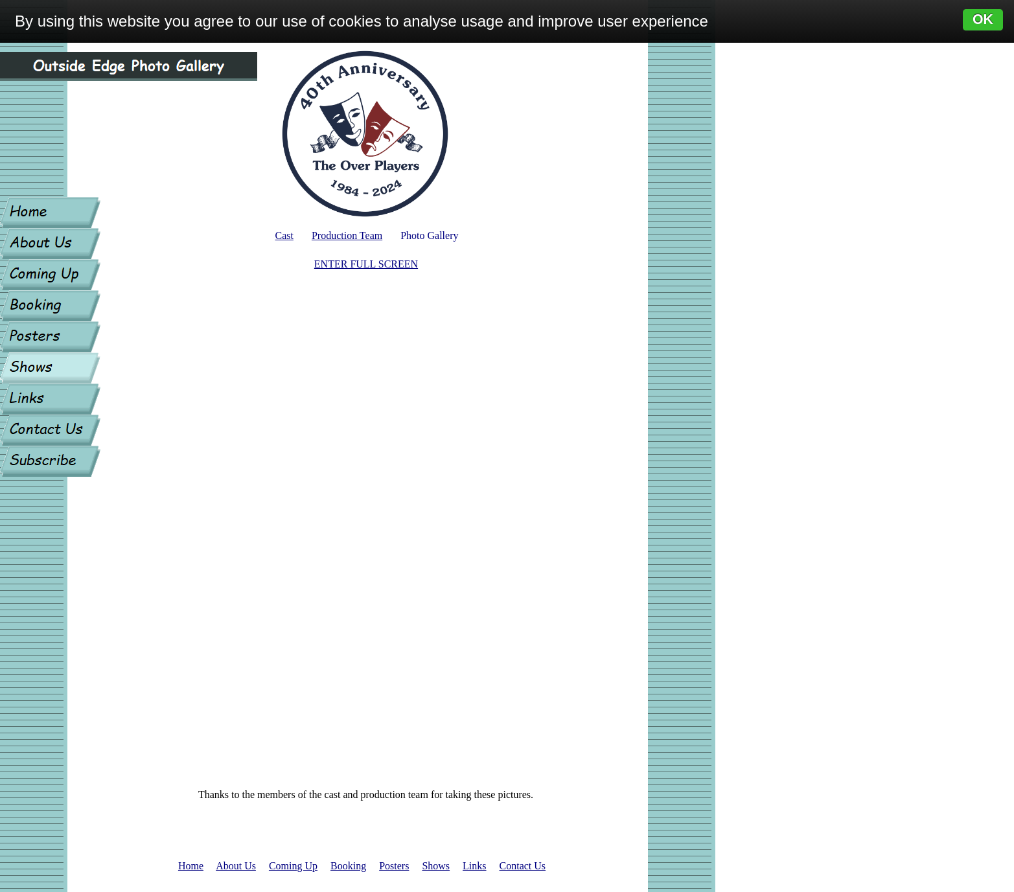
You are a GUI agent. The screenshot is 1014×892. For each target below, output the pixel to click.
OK (983, 19)
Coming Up (293, 865)
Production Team (347, 235)
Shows (436, 865)
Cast (284, 235)
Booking (348, 865)
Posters (394, 865)
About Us (236, 865)
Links (474, 865)
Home (190, 865)
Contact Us (523, 865)
